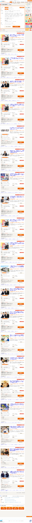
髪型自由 (16, 502)
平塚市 (8, 499)
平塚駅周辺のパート (2, 331)
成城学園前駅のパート (7, 100)
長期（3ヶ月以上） (7, 11)
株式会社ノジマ (20, 192)
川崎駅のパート (6, 146)
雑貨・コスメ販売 (11, 497)
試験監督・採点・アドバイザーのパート (10, 77)
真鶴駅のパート (6, 467)
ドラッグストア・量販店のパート (11, 444)
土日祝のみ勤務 (6, 21)
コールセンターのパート (10, 422)
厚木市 (13, 499)
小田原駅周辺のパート (3, 192)
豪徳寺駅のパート (6, 444)
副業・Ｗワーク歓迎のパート (15, 422)
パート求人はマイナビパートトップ (3, 3)
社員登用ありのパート (16, 77)
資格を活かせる (13, 502)
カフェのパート (9, 467)
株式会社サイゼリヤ (17, 467)
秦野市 (12, 499)
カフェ (5, 497)
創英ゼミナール (19, 77)
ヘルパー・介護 (7, 497)
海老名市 (5, 499)
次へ (5, 31)
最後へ (6, 31)
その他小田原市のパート (3, 146)
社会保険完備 (10, 502)
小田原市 (11, 3)
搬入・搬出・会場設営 (15, 497)
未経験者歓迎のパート (17, 146)
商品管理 (18, 497)
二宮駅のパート (5, 331)
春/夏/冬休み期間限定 (11, 11)
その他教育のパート (9, 331)
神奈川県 (9, 3)
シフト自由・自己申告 (14, 21)
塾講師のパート (10, 100)
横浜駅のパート (5, 77)
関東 (7, 3)
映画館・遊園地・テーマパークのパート (11, 399)
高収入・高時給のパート (13, 467)
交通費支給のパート (13, 331)
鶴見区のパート (2, 77)
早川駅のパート (6, 192)
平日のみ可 (10, 21)
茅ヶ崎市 (10, 499)
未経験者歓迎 (6, 502)
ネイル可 (8, 502)
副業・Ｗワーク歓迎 (19, 502)
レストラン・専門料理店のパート (11, 146)
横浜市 (7, 499)
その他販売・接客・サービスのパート (11, 192)
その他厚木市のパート (3, 100)
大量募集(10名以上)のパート (14, 100)
